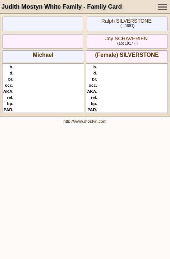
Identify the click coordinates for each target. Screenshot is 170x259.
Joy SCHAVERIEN (126, 38)
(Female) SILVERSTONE (127, 55)
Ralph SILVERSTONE (126, 21)
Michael (43, 55)
